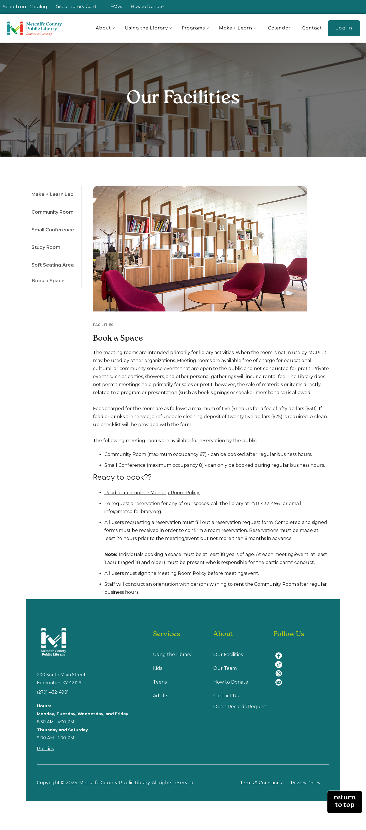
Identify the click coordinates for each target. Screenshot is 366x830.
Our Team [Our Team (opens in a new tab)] (225, 668)
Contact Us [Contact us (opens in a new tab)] (225, 695)
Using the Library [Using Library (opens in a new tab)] (172, 654)
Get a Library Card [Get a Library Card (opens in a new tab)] (76, 6)
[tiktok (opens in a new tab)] (281, 661)
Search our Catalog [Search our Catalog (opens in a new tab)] (25, 6)
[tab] (53, 194)
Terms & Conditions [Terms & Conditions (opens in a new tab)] (261, 782)
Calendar (279, 28)
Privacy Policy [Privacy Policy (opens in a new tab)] (305, 782)
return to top (345, 802)
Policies (45, 748)
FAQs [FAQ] (116, 6)
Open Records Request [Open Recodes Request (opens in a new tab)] (240, 706)
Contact (312, 28)
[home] (37, 28)
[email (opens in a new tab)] (281, 678)
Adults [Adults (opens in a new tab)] (160, 695)
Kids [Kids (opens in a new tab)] (157, 668)
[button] (106, 28)
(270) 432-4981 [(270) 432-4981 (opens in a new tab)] (53, 692)
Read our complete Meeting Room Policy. (152, 492)
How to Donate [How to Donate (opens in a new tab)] (230, 682)
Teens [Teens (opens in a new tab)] (160, 682)
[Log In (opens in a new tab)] (344, 28)
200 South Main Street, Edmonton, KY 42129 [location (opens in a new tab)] (61, 678)
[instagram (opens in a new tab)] (281, 670)
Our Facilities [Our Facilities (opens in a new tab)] (228, 654)
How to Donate (147, 6)
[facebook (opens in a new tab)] (281, 652)
